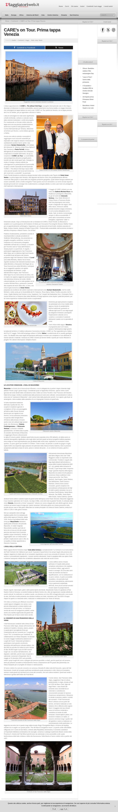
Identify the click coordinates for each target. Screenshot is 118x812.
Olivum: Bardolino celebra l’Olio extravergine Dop (88, 71)
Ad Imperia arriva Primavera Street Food (88, 99)
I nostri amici (108, 6)
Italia (6, 15)
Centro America (52, 15)
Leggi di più (63, 809)
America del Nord (32, 15)
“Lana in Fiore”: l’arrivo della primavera (87, 79)
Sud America (74, 15)
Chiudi (54, 809)
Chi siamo (74, 6)
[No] (115, 806)
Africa (21, 15)
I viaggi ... (27, 40)
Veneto (40, 40)
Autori (82, 6)
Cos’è (67, 6)
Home (61, 6)
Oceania (64, 15)
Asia (42, 15)
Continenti (14, 21)
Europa (13, 15)
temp (36, 40)
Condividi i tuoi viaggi (94, 6)
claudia (14, 40)
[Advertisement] (87, 41)
